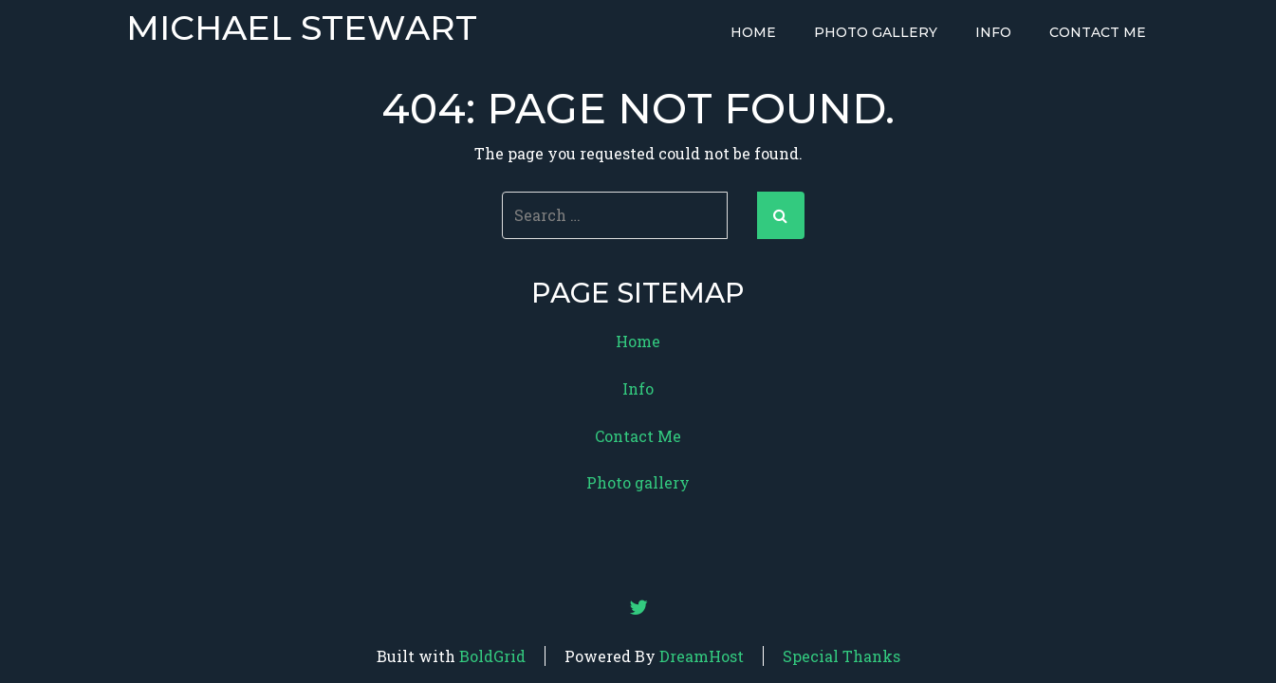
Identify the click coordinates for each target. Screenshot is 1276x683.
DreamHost (701, 656)
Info (993, 32)
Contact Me (1097, 32)
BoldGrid (492, 656)
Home (753, 32)
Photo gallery (875, 32)
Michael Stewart (301, 28)
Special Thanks (841, 656)
